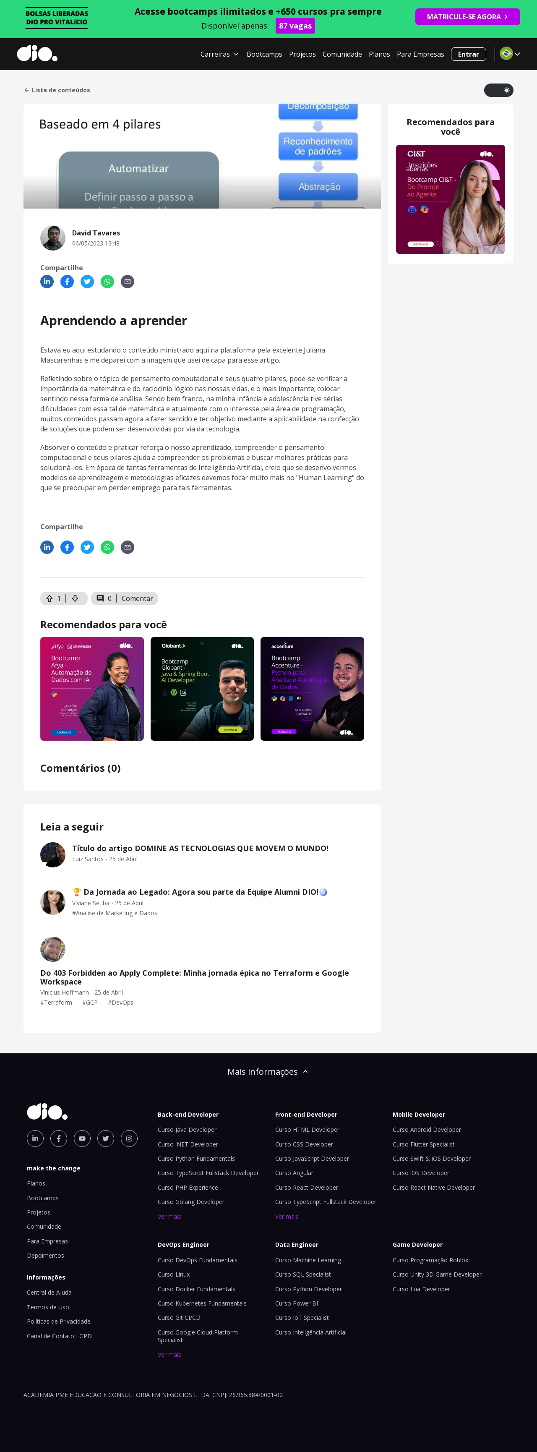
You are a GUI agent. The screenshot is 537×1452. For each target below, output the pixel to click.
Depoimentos (45, 1255)
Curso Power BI (296, 1303)
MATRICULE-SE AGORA (467, 16)
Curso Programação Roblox (430, 1260)
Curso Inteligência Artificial (311, 1332)
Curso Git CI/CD (179, 1317)
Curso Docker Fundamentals (196, 1289)
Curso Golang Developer (191, 1202)
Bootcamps (264, 54)
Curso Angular (294, 1173)
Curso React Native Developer (434, 1187)
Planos (379, 54)
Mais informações (268, 1071)
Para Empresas (420, 54)
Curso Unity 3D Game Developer (437, 1274)
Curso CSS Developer (304, 1144)
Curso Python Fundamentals (196, 1158)
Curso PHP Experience (188, 1187)
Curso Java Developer (187, 1129)
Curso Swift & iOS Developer (432, 1158)
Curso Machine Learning (308, 1260)
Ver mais (169, 1216)
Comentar (137, 598)
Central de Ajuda (49, 1292)
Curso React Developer (306, 1187)
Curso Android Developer (427, 1129)
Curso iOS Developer (421, 1173)
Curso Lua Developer (421, 1289)
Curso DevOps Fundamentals (197, 1260)
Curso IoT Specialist (302, 1317)
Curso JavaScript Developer (312, 1158)
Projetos (302, 54)
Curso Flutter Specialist (424, 1144)
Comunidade (342, 54)
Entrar (468, 54)
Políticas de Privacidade (59, 1321)
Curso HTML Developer (307, 1129)
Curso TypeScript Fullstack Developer (208, 1173)
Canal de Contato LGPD (59, 1336)
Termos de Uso (48, 1307)
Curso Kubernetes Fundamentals (202, 1303)
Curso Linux (174, 1274)
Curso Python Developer (308, 1289)
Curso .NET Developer (188, 1144)
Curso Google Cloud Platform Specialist (198, 1336)
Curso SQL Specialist (303, 1274)
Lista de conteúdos (56, 90)
